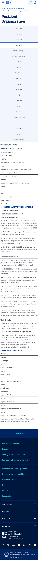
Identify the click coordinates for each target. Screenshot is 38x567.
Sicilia (19, 106)
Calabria (19, 39)
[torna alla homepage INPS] (8, 2)
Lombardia (18, 73)
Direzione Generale (19, 139)
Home (3, 8)
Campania (21, 11)
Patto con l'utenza (9, 479)
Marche (18, 78)
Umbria (18, 123)
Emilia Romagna (18, 50)
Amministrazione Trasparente (15, 8)
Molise (19, 84)
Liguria (19, 67)
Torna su (19, 433)
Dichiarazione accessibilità (13, 474)
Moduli (5, 490)
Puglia (19, 95)
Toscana (19, 112)
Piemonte (19, 89)
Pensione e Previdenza (11, 443)
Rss (3, 485)
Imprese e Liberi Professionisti (15, 459)
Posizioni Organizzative (9, 11)
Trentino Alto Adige (18, 117)
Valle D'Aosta (18, 128)
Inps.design (7, 495)
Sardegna (19, 100)
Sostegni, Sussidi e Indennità (14, 454)
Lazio (19, 61)
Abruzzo (19, 28)
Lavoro (5, 448)
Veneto (19, 134)
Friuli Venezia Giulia (18, 56)
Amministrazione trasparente (14, 468)
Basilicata (19, 34)
